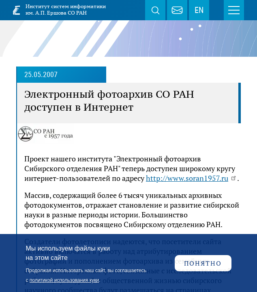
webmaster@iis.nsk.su (177, 10)
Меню (234, 10)
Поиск (155, 10)
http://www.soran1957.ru (191, 178)
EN (199, 10)
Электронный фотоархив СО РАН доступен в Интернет (109, 101)
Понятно (203, 263)
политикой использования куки (64, 280)
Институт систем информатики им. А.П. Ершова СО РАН (66, 9)
